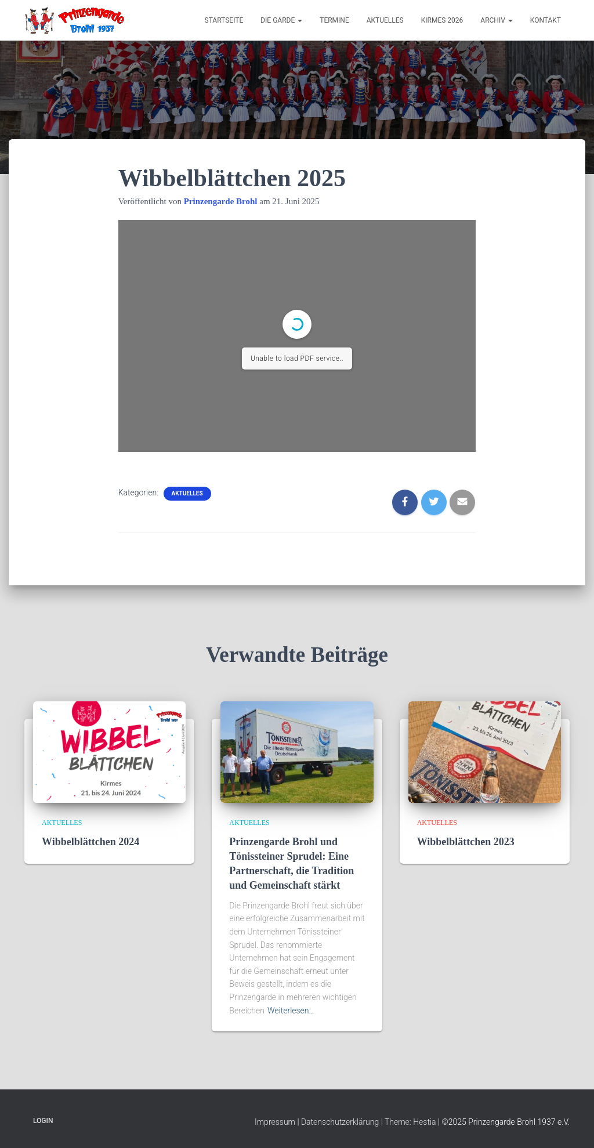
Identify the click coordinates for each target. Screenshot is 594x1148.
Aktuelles (385, 20)
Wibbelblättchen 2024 (90, 842)
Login (43, 1121)
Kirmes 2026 (442, 20)
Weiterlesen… (290, 1010)
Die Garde (281, 20)
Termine (334, 20)
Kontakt (545, 20)
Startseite (224, 20)
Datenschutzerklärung (340, 1122)
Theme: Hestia (410, 1122)
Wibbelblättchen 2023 (466, 842)
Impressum (275, 1122)
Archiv (496, 20)
